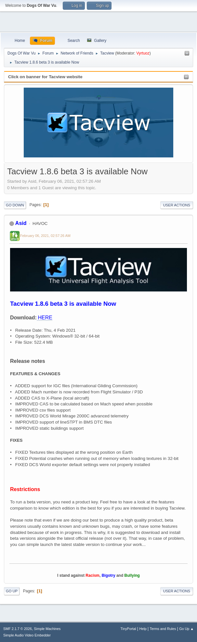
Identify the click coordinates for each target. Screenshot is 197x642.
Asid (21, 223)
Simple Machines (47, 629)
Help (143, 629)
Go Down (15, 205)
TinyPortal (128, 629)
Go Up (12, 591)
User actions (176, 205)
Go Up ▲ (186, 629)
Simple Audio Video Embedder (27, 635)
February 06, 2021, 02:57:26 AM (45, 236)
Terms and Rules (163, 629)
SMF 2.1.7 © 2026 (17, 629)
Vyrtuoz (143, 53)
